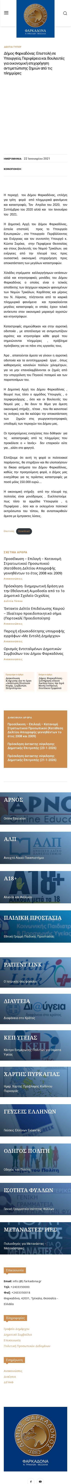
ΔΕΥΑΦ (8, 1366)
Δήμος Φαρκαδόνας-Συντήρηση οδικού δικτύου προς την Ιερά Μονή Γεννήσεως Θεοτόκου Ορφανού (51, 667)
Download (24, 515)
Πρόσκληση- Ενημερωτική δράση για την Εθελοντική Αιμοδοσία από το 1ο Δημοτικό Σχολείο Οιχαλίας (34, 575)
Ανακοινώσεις (13, 562)
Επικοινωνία (15, 1254)
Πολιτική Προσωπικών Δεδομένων (27, 1330)
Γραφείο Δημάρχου (16, 1313)
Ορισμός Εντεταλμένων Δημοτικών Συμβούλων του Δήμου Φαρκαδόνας (33, 635)
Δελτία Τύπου (12, 47)
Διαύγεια (10, 1360)
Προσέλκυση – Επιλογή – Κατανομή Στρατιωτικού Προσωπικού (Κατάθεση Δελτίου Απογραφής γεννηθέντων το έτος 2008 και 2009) (33, 549)
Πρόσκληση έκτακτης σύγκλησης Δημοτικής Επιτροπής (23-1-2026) (32, 730)
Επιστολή (9, 515)
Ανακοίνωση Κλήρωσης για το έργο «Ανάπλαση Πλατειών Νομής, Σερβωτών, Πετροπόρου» (18, 667)
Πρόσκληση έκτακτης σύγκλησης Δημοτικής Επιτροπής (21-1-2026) (32, 742)
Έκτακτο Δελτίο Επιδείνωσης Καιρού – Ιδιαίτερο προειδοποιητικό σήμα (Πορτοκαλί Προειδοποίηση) (34, 597)
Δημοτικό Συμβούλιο (18, 1318)
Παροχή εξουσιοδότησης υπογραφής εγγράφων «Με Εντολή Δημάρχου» (34, 617)
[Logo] (35, 1423)
